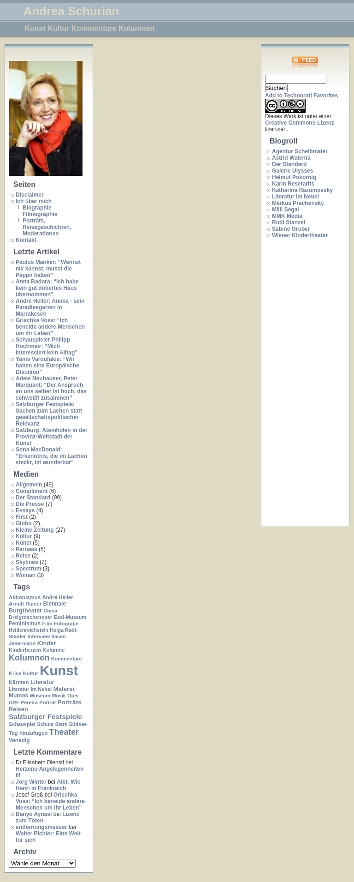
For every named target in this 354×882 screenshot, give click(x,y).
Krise (15, 673)
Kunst (23, 543)
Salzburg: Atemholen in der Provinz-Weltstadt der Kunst (52, 436)
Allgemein (29, 484)
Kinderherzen (25, 650)
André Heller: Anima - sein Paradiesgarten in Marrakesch (50, 307)
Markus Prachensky (298, 203)
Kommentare (66, 658)
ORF (14, 702)
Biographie (37, 207)
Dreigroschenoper (30, 617)
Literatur (42, 681)
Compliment (31, 491)
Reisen (18, 709)
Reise (23, 555)
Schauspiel (22, 724)
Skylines (27, 562)
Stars (61, 724)
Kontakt (26, 240)
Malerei (63, 688)
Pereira (29, 702)
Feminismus (25, 623)
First (22, 517)
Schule (45, 724)
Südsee (78, 724)
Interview (38, 636)
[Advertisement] (302, 382)
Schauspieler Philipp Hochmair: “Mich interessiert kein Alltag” (46, 346)
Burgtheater (25, 610)
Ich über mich (34, 201)
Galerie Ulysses (292, 171)
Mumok (18, 695)
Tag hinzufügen (28, 733)
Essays (25, 510)
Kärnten (19, 682)
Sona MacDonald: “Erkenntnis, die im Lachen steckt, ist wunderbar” (51, 456)
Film (47, 623)
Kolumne (53, 650)
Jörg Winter (31, 782)
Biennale (54, 603)
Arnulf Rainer (25, 603)
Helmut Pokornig (294, 177)
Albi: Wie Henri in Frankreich (48, 785)
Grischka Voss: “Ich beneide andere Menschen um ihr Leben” (50, 326)
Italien (59, 636)
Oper (73, 695)
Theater (64, 732)
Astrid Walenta (291, 158)
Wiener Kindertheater (300, 235)
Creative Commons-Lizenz (299, 123)
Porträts (70, 702)
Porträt (47, 702)
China (51, 610)
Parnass (26, 549)
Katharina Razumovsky (302, 190)
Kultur (24, 536)
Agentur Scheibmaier (300, 151)
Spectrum (28, 568)
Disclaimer (30, 195)
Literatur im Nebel (30, 689)
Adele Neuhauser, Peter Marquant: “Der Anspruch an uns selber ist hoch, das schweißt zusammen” (51, 388)
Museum (40, 695)
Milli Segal (285, 209)
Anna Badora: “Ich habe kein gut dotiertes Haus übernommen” (47, 288)
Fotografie (66, 623)
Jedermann (22, 643)
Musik (59, 695)
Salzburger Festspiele (45, 716)
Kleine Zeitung (35, 530)
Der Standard (33, 497)
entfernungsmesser (41, 827)
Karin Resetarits (293, 183)
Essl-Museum (70, 617)
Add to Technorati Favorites (301, 95)
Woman (25, 575)
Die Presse (30, 504)
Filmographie (40, 214)
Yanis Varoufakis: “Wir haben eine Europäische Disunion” (47, 365)
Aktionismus (25, 597)
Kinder (46, 643)
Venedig (19, 740)
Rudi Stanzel (288, 222)
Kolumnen (29, 657)
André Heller (57, 597)
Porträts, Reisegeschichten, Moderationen (47, 227)
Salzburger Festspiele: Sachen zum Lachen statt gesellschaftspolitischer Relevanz (49, 414)
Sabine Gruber (291, 229)
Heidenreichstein (28, 630)
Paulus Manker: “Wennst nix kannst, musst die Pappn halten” (48, 268)
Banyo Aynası (34, 814)
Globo (24, 523)
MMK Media (287, 216)
